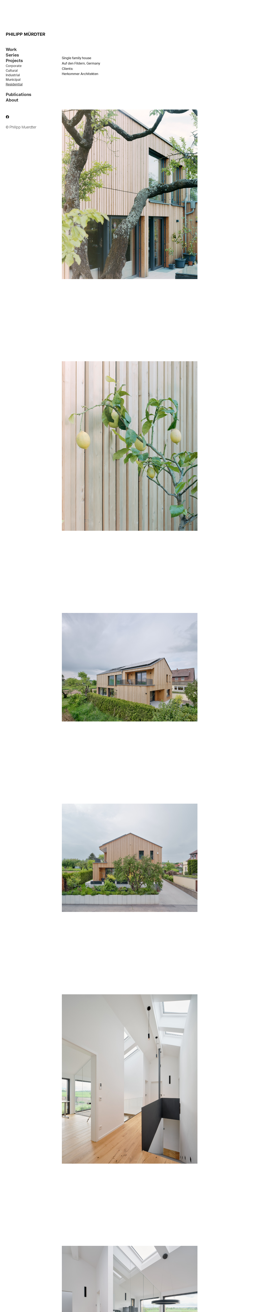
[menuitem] (28, 66)
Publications (18, 94)
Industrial (13, 75)
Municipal (13, 79)
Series (12, 55)
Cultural (12, 70)
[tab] (28, 49)
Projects (14, 61)
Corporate (14, 66)
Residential (14, 84)
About (12, 100)
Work (11, 49)
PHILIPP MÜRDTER (25, 34)
